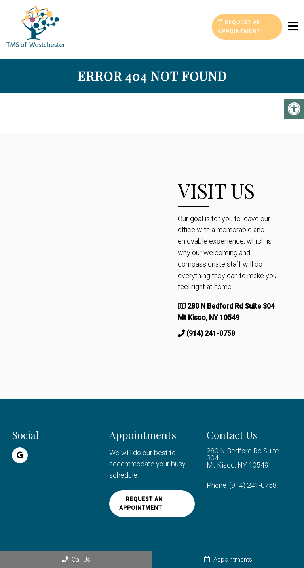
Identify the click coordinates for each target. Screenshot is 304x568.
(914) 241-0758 (210, 333)
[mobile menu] (293, 26)
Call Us (76, 559)
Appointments (228, 559)
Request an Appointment (239, 26)
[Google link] (20, 455)
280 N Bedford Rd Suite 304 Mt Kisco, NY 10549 (243, 458)
